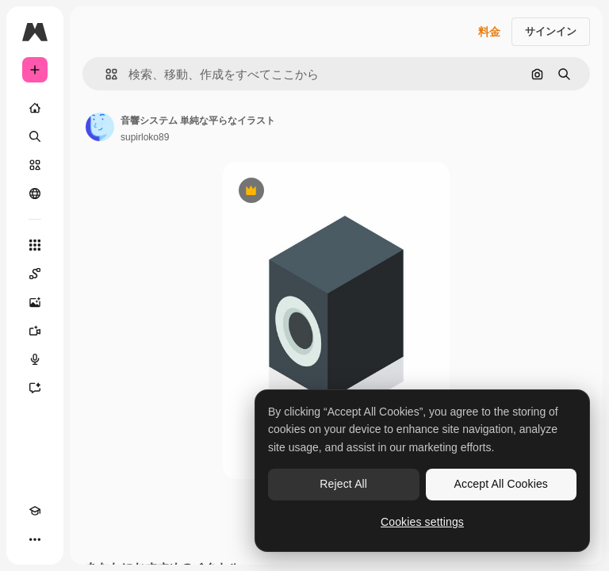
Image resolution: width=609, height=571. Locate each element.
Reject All (343, 483)
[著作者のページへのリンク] (100, 127)
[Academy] (35, 510)
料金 (489, 31)
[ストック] (35, 165)
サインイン (550, 31)
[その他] (35, 539)
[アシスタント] (35, 387)
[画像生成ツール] (35, 302)
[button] (105, 74)
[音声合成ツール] (35, 359)
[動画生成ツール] (35, 330)
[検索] (35, 136)
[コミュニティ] (35, 193)
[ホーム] (35, 108)
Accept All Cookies (501, 483)
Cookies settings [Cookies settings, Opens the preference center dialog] (422, 521)
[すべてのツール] (35, 245)
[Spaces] (35, 273)
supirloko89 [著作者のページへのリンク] (145, 137)
